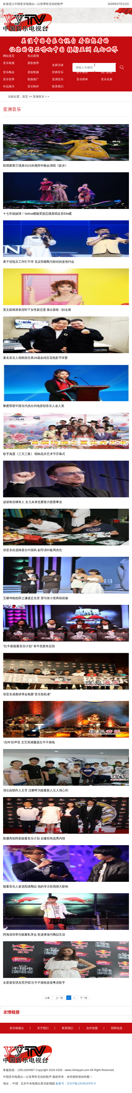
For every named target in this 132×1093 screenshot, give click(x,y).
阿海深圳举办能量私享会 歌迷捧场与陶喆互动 (34, 934)
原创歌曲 (33, 72)
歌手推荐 (82, 72)
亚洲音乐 (57, 79)
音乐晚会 (8, 72)
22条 (47, 997)
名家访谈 (57, 65)
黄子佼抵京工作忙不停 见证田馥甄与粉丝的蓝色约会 (38, 261)
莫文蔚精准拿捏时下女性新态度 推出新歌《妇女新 (37, 309)
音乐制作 (33, 86)
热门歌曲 (106, 72)
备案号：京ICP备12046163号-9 (75, 1083)
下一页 (83, 997)
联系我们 (57, 86)
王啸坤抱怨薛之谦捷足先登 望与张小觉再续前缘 (35, 598)
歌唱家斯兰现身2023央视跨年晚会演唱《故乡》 (35, 165)
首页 (25, 96)
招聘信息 (116, 1028)
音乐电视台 (17, 1028)
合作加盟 (92, 1028)
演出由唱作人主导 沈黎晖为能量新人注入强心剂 (35, 790)
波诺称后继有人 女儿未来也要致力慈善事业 (32, 502)
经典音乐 (57, 72)
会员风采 (106, 65)
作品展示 (8, 86)
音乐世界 (8, 79)
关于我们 (43, 1028)
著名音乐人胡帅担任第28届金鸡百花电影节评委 (35, 357)
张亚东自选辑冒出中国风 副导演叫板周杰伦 (32, 550)
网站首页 (8, 55)
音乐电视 (8, 63)
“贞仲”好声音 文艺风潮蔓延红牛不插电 (29, 742)
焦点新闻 (33, 55)
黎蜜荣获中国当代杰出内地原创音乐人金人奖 (33, 406)
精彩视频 (82, 65)
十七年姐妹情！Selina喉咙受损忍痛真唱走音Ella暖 (37, 213)
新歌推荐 (33, 63)
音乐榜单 (82, 79)
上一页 (59, 997)
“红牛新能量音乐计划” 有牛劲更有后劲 (29, 646)
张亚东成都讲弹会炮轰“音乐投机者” (27, 694)
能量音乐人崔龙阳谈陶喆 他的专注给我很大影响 (35, 886)
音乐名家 (106, 79)
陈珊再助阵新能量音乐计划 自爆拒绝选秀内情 (34, 838)
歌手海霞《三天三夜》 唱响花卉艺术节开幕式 (34, 454)
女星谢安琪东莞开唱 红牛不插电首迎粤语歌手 (34, 982)
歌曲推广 (33, 79)
